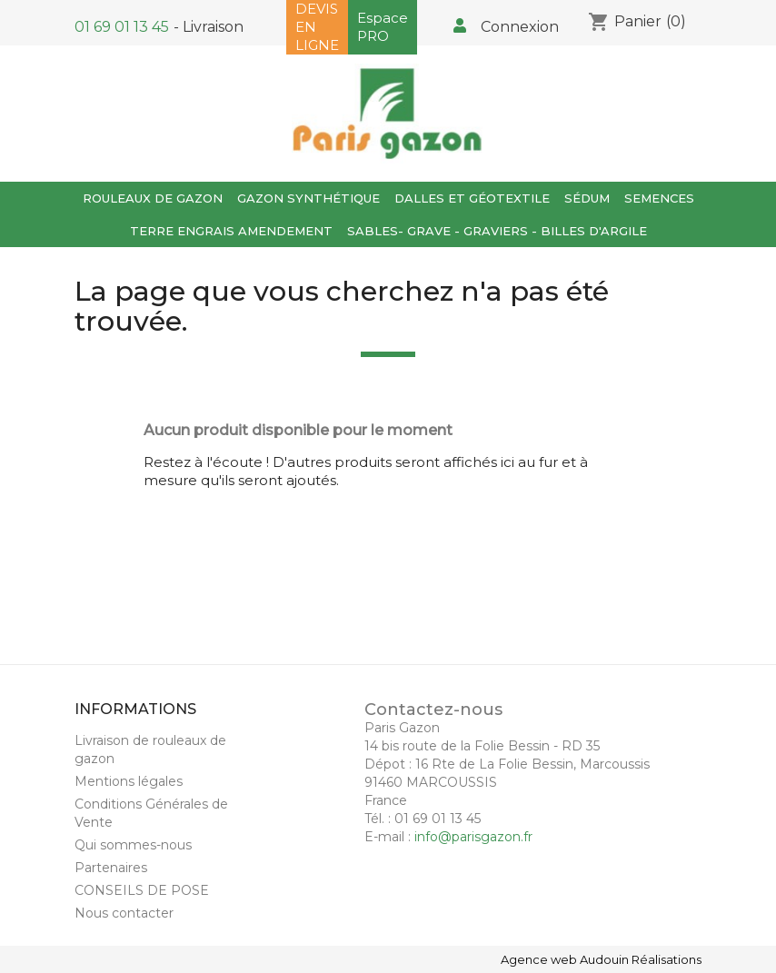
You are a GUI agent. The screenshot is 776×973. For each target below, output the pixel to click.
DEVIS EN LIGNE (317, 27)
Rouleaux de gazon (153, 198)
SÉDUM (587, 198)
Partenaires (111, 867)
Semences (659, 198)
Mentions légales (129, 781)
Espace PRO (382, 27)
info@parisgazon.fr (473, 837)
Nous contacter (124, 913)
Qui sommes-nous (133, 845)
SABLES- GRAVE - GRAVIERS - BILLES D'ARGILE (497, 230)
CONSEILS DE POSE (142, 890)
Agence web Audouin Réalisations (601, 959)
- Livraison (209, 26)
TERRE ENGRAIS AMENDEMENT (231, 230)
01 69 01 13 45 (122, 26)
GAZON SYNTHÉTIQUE (308, 198)
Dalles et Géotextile (472, 198)
